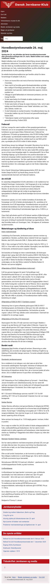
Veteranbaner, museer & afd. (10, 21)
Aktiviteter (4, 24)
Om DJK (3, 14)
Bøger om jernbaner (7, 30)
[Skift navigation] (4, 567)
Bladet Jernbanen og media (10, 27)
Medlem (3, 18)
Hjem (2, 11)
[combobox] (13, 38)
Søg (2, 39)
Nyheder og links (6, 33)
